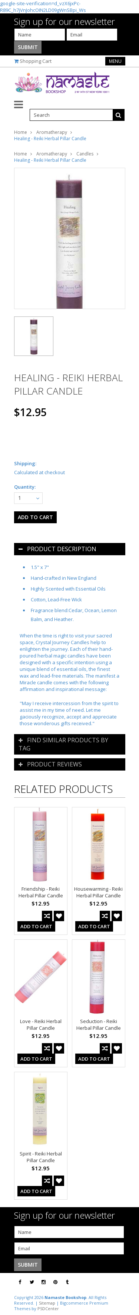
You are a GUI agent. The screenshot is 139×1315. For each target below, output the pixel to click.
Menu (115, 61)
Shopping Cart (36, 61)
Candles (84, 154)
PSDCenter (48, 1308)
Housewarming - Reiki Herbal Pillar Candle (98, 892)
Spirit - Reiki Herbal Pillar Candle (41, 1157)
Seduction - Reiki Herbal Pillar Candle (98, 1024)
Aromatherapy (51, 132)
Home (20, 132)
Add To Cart (36, 926)
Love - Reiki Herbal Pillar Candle (41, 1024)
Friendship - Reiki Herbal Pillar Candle (41, 892)
